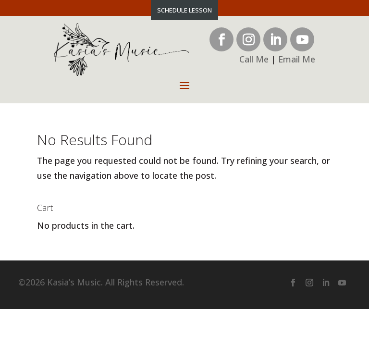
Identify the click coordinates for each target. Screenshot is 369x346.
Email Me (296, 59)
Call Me (254, 59)
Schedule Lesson (184, 10)
